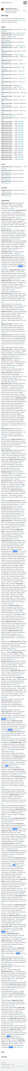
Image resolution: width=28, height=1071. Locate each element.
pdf (5, 31)
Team (18, 2)
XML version (23, 20)
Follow (24, 10)
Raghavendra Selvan (6, 2)
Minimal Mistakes (7, 1067)
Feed (12, 1064)
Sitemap (3, 1062)
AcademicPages (22, 1066)
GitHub (7, 1064)
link (2, 31)
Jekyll (17, 1066)
